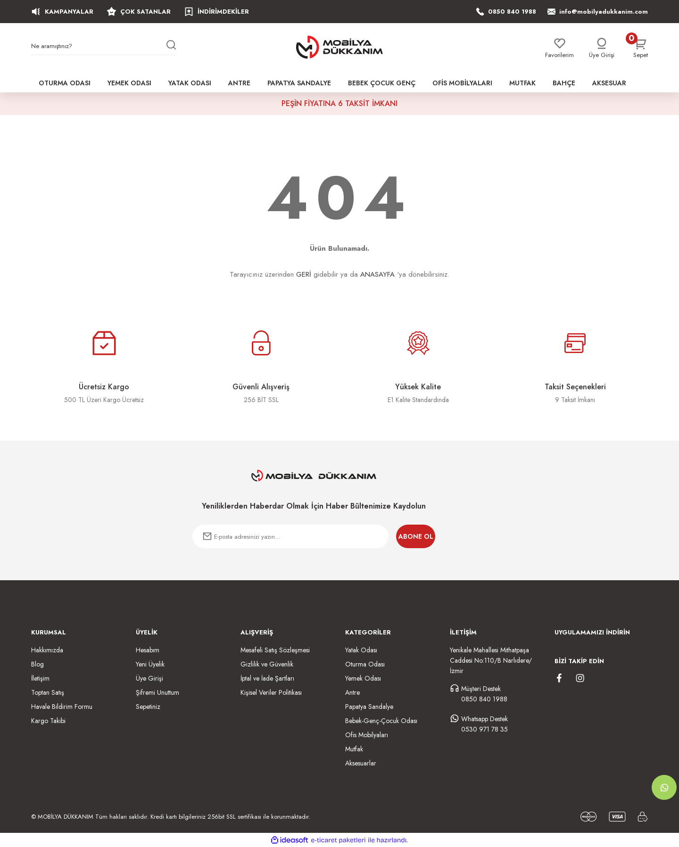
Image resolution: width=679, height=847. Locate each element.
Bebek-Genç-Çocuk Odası (381, 720)
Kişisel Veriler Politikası (271, 692)
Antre (352, 692)
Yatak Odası (361, 650)
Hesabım (147, 650)
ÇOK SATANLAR (139, 11)
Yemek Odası (363, 678)
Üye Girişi (149, 678)
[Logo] (339, 47)
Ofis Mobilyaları (366, 735)
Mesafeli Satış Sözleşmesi (275, 650)
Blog (37, 664)
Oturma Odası (365, 664)
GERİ (303, 274)
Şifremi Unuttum (157, 692)
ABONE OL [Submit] (415, 536)
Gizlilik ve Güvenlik (266, 664)
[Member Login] (601, 48)
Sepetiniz (148, 706)
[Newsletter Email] (290, 536)
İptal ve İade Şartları (267, 678)
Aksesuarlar (360, 763)
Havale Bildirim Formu (61, 706)
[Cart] (640, 48)
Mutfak (354, 749)
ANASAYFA (377, 274)
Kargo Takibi (48, 720)
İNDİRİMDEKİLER (216, 11)
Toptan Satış (47, 692)
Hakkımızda (47, 650)
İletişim (40, 678)
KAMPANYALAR (62, 11)
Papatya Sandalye (369, 706)
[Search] (104, 48)
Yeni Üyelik (150, 664)
